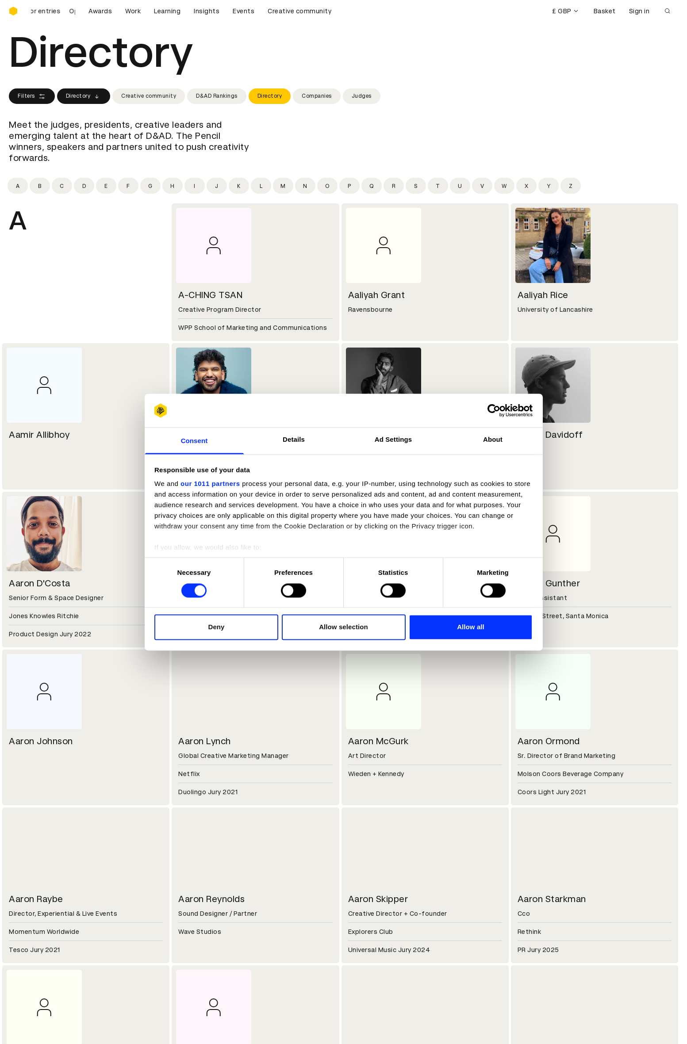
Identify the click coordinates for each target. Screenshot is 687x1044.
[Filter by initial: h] (172, 186)
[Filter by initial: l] (261, 186)
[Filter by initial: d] (84, 186)
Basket (605, 11)
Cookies (192, 941)
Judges (362, 96)
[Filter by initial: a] (18, 186)
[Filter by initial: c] (62, 186)
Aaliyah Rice (543, 295)
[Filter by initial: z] (571, 186)
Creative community (299, 11)
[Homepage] (13, 11)
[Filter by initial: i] (195, 186)
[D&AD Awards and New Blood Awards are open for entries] (53, 11)
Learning (167, 11)
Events (243, 11)
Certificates (28, 952)
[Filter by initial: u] (460, 186)
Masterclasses (32, 963)
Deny (216, 627)
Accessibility (199, 963)
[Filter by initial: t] (438, 186)
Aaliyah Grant (376, 295)
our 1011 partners (210, 484)
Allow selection (343, 627)
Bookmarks (366, 952)
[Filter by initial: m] (283, 186)
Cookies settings (47, 1027)
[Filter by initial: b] (40, 186)
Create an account (378, 941)
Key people (25, 878)
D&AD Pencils (30, 931)
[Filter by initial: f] (128, 186)
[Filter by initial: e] (106, 186)
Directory (84, 96)
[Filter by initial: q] (372, 186)
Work (133, 11)
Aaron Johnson (41, 741)
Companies (317, 96)
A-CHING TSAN (210, 295)
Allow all (470, 627)
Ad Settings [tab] (393, 440)
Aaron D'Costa (39, 583)
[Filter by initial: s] (416, 186)
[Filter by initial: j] (217, 186)
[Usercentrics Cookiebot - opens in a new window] (494, 410)
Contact (362, 868)
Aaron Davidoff (550, 434)
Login (357, 931)
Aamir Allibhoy (39, 434)
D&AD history (30, 868)
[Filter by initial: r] (394, 186)
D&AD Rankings (217, 96)
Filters (32, 96)
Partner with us (203, 878)
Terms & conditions (210, 931)
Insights (206, 11)
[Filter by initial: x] (526, 186)
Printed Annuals (34, 941)
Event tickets (30, 973)
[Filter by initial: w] (504, 186)
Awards (100, 11)
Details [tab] (294, 440)
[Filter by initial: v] (482, 186)
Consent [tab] (194, 441)
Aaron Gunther (549, 583)
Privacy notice (201, 952)
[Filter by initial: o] (327, 186)
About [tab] (493, 440)
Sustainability (30, 889)
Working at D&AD (206, 868)
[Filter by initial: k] (239, 186)
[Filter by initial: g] (150, 186)
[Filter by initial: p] (349, 186)
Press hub (364, 878)
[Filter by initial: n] (305, 186)
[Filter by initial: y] (548, 186)
